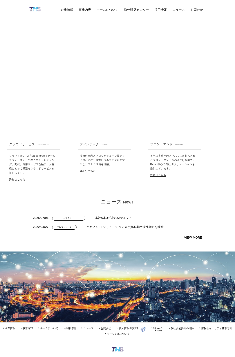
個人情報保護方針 (128, 328)
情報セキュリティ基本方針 (215, 328)
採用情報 (160, 10)
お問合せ (196, 10)
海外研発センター (136, 10)
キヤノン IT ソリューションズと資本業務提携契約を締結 (125, 226)
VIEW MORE (193, 237)
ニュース (178, 10)
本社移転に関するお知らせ (113, 217)
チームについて (107, 10)
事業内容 (85, 10)
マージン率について (117, 333)
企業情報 (67, 10)
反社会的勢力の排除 (181, 328)
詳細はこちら (17, 179)
